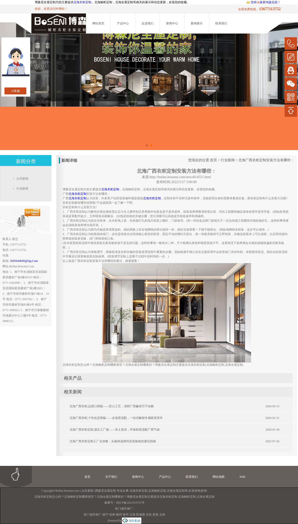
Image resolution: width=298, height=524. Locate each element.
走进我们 (147, 23)
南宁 (106, 514)
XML (242, 477)
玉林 (162, 514)
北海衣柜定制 (82, 2)
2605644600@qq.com (24, 261)
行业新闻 (228, 160)
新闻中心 (172, 23)
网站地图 (218, 477)
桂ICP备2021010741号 (130, 502)
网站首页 (98, 23)
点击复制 (87, 490)
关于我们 (111, 477)
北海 (132, 514)
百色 (149, 514)
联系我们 (221, 23)
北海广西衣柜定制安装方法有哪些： (266, 160)
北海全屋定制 (176, 490)
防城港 (140, 514)
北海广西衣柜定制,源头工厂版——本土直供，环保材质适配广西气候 (115, 429)
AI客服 (15, 91)
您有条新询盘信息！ (263, 2)
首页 (213, 160)
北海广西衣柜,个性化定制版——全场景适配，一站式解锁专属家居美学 (116, 418)
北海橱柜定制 (157, 490)
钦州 (126, 514)
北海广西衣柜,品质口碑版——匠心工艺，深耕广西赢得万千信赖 (112, 406)
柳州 (119, 514)
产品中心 (123, 23)
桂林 (112, 514)
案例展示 (197, 23)
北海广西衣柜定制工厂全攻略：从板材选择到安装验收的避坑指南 (113, 441)
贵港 (155, 514)
